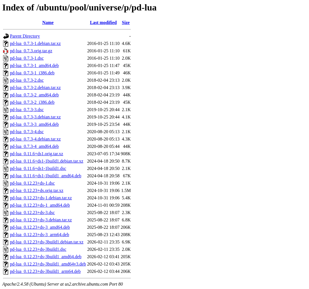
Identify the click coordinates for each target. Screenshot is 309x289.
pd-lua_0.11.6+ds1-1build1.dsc (38, 168)
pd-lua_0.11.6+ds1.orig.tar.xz (36, 153)
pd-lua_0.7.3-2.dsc (27, 80)
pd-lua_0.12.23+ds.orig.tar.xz (36, 190)
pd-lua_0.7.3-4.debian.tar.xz (35, 139)
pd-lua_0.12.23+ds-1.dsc (32, 183)
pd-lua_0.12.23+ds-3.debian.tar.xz (41, 219)
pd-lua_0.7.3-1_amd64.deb (34, 65)
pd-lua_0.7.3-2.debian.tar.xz (35, 87)
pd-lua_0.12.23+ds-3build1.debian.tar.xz (46, 242)
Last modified (103, 22)
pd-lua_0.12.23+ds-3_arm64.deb (39, 234)
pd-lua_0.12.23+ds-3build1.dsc (38, 249)
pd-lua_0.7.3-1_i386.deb (32, 72)
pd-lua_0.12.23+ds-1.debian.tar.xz (41, 197)
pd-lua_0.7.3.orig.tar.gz (31, 50)
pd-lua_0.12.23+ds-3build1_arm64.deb (45, 271)
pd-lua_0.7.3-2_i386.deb (32, 102)
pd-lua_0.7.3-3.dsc (27, 109)
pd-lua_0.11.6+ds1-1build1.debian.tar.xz (46, 161)
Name (48, 22)
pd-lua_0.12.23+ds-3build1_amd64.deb (45, 256)
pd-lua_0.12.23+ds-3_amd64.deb (40, 227)
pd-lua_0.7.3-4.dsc (27, 131)
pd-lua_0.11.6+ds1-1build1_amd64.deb (45, 175)
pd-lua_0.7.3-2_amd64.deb (34, 94)
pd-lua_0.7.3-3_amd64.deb (34, 124)
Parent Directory (25, 36)
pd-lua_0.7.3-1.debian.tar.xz (35, 43)
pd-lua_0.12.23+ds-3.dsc (32, 212)
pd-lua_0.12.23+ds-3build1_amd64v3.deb (48, 264)
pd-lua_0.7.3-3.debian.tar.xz (35, 117)
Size (126, 22)
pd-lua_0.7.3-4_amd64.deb (34, 146)
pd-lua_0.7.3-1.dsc (27, 58)
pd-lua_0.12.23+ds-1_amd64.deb (40, 205)
